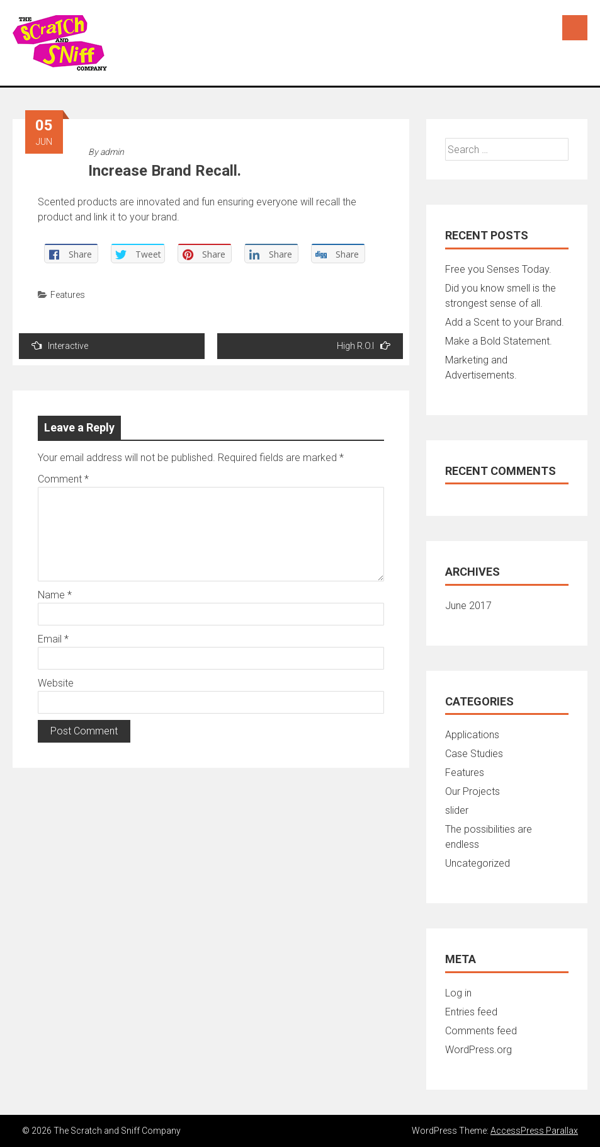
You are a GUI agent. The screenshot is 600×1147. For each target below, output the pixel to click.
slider (456, 810)
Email (53, 639)
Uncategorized (477, 863)
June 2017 (468, 606)
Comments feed (481, 1031)
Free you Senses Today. (498, 269)
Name (55, 595)
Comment (63, 479)
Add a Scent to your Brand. (504, 322)
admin (112, 152)
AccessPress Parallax (534, 1131)
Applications (472, 735)
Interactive (59, 345)
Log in (458, 993)
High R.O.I (363, 345)
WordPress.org (478, 1050)
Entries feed (471, 1012)
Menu (574, 27)
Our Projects (472, 791)
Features (67, 295)
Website (56, 683)
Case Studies (474, 754)
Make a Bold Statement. (498, 341)
